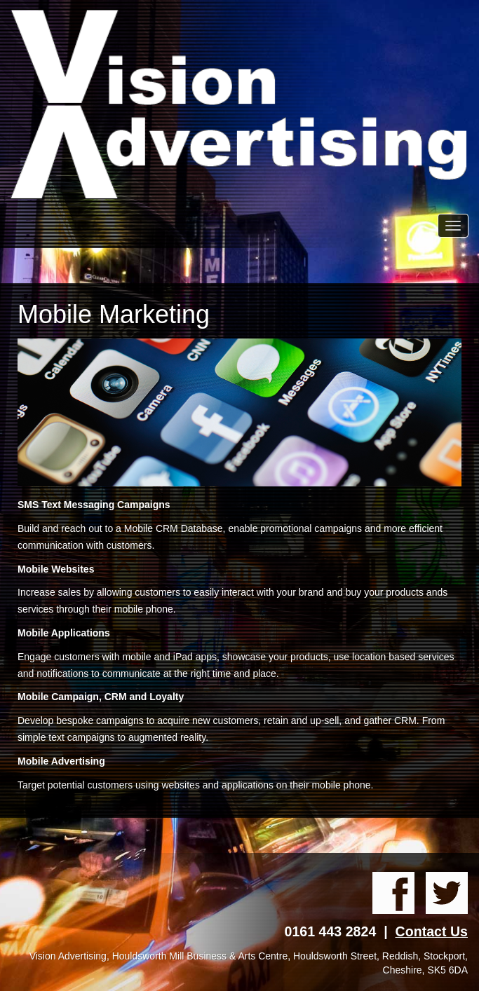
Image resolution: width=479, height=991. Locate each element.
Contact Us (432, 931)
